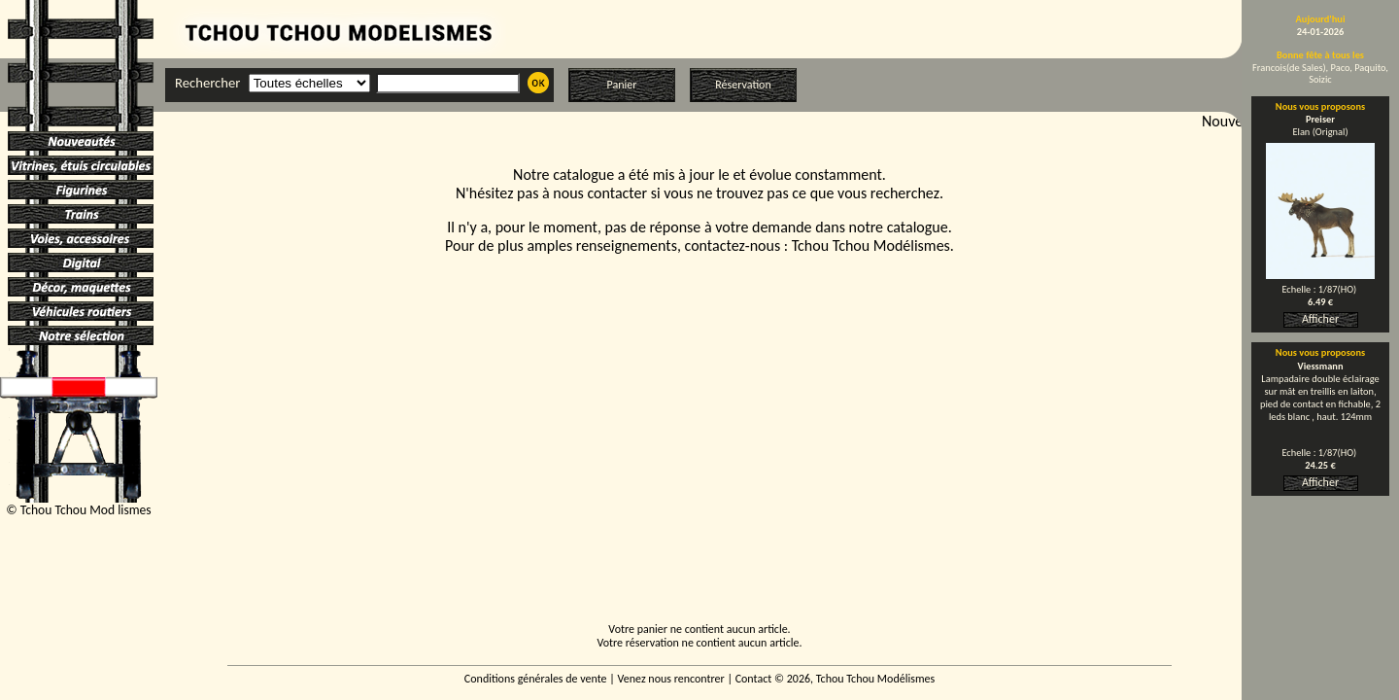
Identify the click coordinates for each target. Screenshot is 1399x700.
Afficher (1320, 319)
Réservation (742, 84)
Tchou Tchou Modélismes (871, 245)
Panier (622, 84)
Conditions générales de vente (535, 678)
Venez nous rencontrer (671, 678)
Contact (753, 678)
